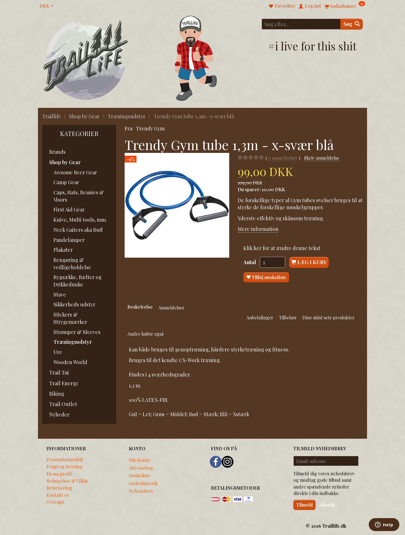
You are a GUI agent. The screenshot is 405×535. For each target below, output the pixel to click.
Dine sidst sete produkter (328, 317)
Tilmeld (304, 505)
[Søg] (351, 24)
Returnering (59, 488)
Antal (250, 262)
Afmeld (326, 505)
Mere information (258, 229)
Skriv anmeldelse (321, 158)
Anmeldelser (171, 307)
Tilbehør (288, 317)
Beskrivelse (140, 307)
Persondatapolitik (64, 459)
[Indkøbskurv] (345, 5)
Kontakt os (57, 495)
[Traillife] (86, 59)
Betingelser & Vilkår (67, 481)
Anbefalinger (259, 317)
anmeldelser (283, 158)
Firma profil (58, 474)
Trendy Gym (150, 128)
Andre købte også (145, 334)
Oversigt (55, 502)
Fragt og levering (64, 466)
